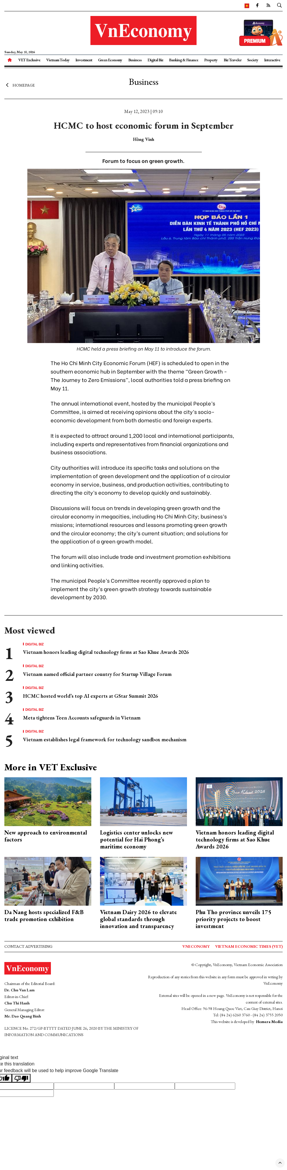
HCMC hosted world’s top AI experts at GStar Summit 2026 (90, 695)
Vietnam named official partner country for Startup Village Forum (97, 674)
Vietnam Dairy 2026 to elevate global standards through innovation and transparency (138, 919)
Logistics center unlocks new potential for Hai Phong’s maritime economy (136, 839)
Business (135, 59)
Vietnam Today (57, 59)
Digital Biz (155, 59)
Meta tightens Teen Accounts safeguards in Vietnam (81, 717)
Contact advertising (28, 946)
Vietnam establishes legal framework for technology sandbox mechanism (104, 739)
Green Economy (110, 59)
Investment (83, 59)
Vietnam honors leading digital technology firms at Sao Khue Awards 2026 (106, 652)
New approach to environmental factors (45, 836)
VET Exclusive (29, 59)
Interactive (272, 59)
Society (252, 59)
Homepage (19, 85)
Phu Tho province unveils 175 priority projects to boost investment (233, 919)
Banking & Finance (183, 59)
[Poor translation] (21, 1078)
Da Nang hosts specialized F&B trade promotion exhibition (43, 915)
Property (211, 59)
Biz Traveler (232, 59)
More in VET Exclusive (50, 767)
